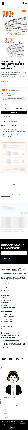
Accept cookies (14, 427)
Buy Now (14, 112)
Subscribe (7, 258)
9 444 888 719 (8, 337)
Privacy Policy (6, 314)
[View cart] (23, 3)
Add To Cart (19, 108)
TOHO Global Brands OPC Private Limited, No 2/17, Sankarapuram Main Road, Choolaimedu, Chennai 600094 (14, 345)
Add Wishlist (6, 116)
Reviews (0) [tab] (16, 195)
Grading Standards (8, 307)
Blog (3, 292)
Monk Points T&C (7, 324)
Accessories (12, 121)
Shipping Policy (6, 321)
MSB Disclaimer (7, 326)
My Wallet (5, 302)
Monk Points (6, 300)
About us (5, 290)
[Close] (0, 400)
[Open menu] (26, 3)
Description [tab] (6, 195)
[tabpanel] (14, 197)
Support (4, 305)
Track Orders (6, 295)
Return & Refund (7, 319)
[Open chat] (2, 368)
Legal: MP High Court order (10, 329)
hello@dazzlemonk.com (11, 340)
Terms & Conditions (8, 316)
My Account (5, 297)
